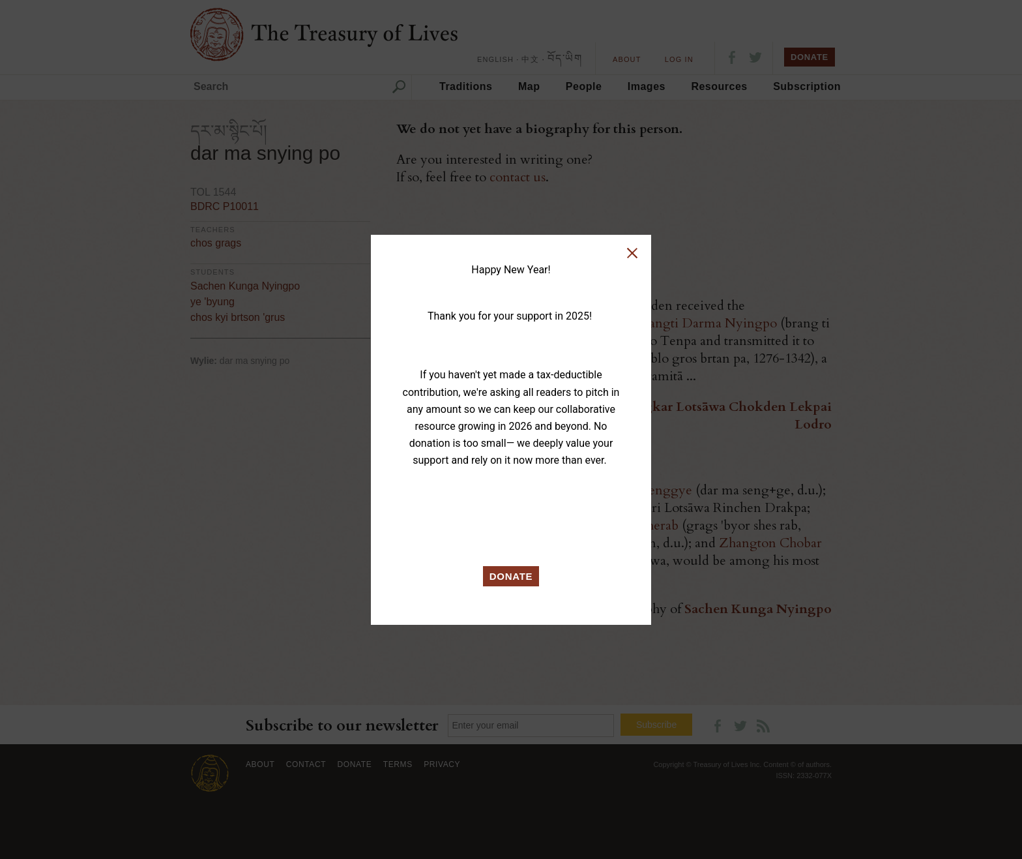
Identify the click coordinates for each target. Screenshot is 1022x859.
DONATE (511, 576)
